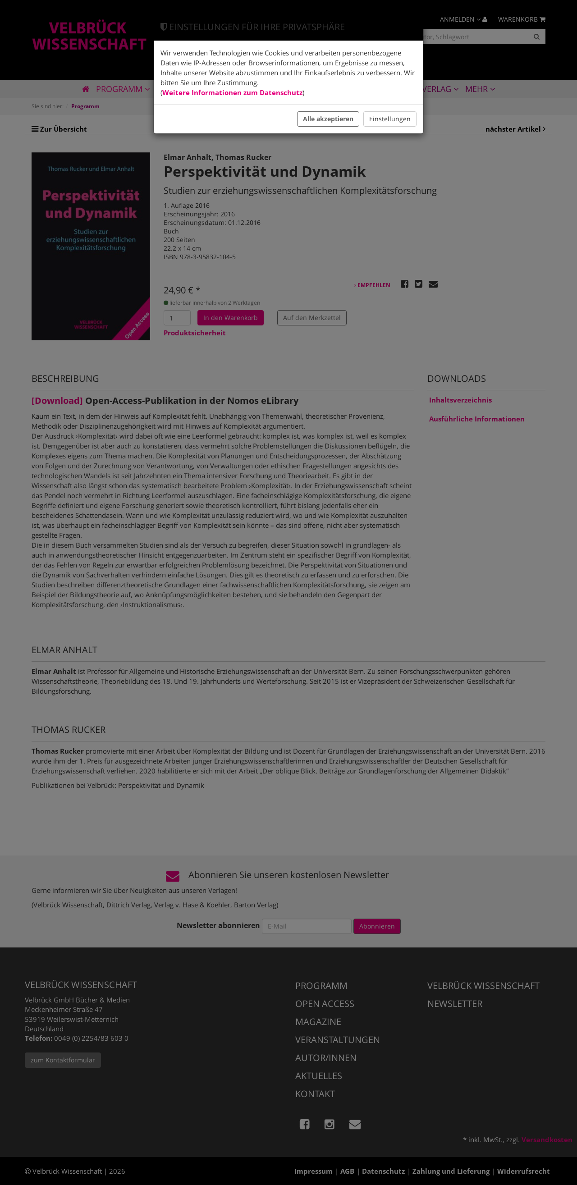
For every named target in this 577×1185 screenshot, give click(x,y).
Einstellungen (390, 118)
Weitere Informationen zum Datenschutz (232, 92)
